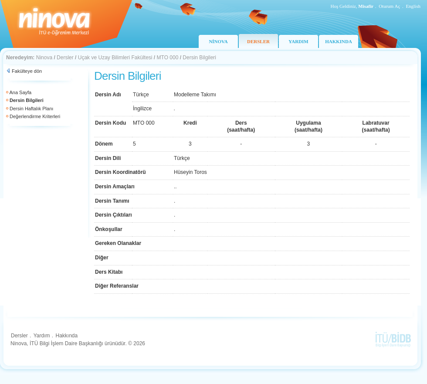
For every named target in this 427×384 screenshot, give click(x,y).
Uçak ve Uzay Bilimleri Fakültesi (115, 57)
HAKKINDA (338, 41)
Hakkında (66, 336)
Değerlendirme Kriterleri (35, 116)
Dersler (65, 57)
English (413, 6)
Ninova (44, 57)
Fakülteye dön (27, 71)
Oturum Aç (389, 6)
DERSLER (258, 41)
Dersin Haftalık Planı (31, 108)
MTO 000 (168, 57)
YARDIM (298, 41)
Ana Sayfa (20, 92)
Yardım (42, 336)
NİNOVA (218, 41)
